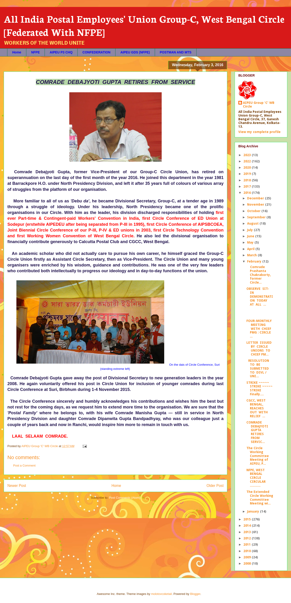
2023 (247, 155)
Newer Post (16, 486)
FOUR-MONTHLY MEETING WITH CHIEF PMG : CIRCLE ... (259, 328)
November (256, 204)
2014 (247, 525)
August (253, 223)
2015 (247, 519)
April (251, 249)
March (252, 255)
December (256, 198)
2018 (247, 180)
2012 (247, 538)
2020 (247, 167)
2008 (247, 563)
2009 (247, 557)
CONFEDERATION (96, 52)
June (251, 236)
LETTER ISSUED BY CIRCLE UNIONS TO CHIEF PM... (259, 348)
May (251, 242)
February (254, 261)
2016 (247, 193)
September (257, 217)
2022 (247, 161)
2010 (247, 551)
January (253, 511)
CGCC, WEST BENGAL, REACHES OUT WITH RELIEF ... (257, 408)
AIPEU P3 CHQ (61, 52)
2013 (247, 532)
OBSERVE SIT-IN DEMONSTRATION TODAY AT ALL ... (259, 296)
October (254, 211)
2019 (247, 174)
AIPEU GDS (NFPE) (135, 52)
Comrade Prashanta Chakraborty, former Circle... (258, 274)
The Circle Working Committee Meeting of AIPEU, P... (257, 455)
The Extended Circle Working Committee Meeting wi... (259, 497)
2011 (247, 544)
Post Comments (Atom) (124, 497)
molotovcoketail (161, 594)
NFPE (35, 52)
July (250, 230)
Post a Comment (24, 465)
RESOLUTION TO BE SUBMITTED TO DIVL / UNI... (258, 368)
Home (16, 52)
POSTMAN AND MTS (175, 52)
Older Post (215, 486)
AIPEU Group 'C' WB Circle (258, 104)
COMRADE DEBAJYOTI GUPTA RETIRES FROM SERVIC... (257, 432)
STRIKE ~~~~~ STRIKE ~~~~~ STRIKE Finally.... (259, 388)
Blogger (195, 594)
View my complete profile (259, 132)
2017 (247, 186)
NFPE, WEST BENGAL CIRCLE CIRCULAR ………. (256, 477)
